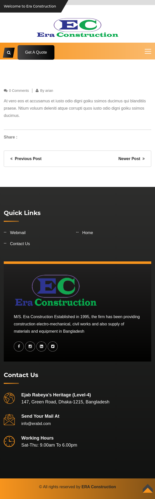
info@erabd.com (36, 423)
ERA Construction (99, 487)
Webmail (18, 233)
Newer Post (131, 159)
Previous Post (26, 159)
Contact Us (20, 244)
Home (87, 233)
